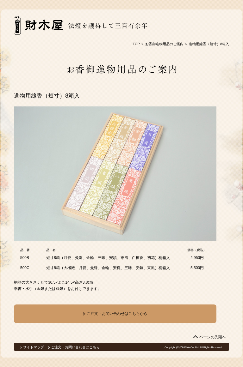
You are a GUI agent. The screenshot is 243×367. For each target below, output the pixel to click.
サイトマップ (33, 347)
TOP (136, 44)
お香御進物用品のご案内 (164, 44)
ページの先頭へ (212, 337)
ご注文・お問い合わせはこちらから (115, 313)
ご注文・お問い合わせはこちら (75, 347)
